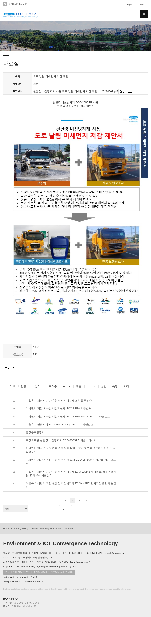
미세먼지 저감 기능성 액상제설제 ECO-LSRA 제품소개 (58, 408)
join (142, 4)
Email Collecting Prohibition (46, 528)
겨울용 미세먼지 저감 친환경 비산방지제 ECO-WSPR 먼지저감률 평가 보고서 (71, 485)
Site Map (69, 528)
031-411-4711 (18, 4)
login (129, 4)
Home (6, 528)
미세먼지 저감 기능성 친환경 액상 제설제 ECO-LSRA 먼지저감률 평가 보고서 (71, 461)
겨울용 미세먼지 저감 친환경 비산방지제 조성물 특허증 (59, 400)
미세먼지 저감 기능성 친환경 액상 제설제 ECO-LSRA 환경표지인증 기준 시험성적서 (71, 450)
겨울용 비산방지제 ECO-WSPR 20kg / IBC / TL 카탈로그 (59, 424)
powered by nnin (67, 566)
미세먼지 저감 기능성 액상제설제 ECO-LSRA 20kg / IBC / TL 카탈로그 (68, 416)
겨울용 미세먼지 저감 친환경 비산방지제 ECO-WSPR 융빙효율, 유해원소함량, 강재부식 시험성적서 (71, 473)
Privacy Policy (20, 528)
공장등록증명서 (35, 432)
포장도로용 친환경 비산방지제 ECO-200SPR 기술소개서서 (61, 440)
